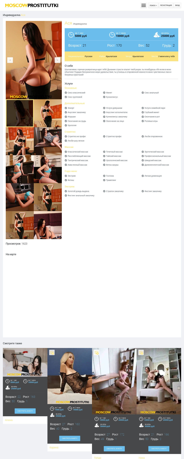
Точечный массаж (114, 152)
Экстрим (72, 176)
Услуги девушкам (114, 108)
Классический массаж (78, 152)
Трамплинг (111, 180)
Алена (9, 420)
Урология (72, 125)
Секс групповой (75, 97)
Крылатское (111, 56)
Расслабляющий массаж (79, 156)
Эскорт (71, 108)
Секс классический (76, 93)
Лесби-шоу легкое (76, 141)
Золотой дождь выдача (78, 191)
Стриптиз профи (113, 136)
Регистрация (166, 5)
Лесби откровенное (154, 136)
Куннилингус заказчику (116, 116)
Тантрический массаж (78, 160)
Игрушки (72, 116)
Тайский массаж (113, 156)
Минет (109, 93)
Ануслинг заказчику (77, 112)
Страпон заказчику (114, 191)
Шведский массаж (153, 160)
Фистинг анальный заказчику (81, 195)
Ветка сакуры (112, 165)
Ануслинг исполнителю (117, 112)
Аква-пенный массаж (77, 165)
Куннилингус (112, 97)
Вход (177, 5)
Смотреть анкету (25, 411)
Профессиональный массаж (158, 156)
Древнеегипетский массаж (157, 165)
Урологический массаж (116, 160)
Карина (54, 447)
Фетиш (71, 180)
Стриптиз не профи (77, 136)
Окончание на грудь (77, 121)
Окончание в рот (152, 116)
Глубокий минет (152, 112)
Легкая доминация (153, 176)
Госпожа (110, 176)
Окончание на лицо (115, 121)
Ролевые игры (151, 121)
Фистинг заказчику (153, 191)
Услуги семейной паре (155, 108)
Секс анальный (152, 93)
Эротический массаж (154, 152)
